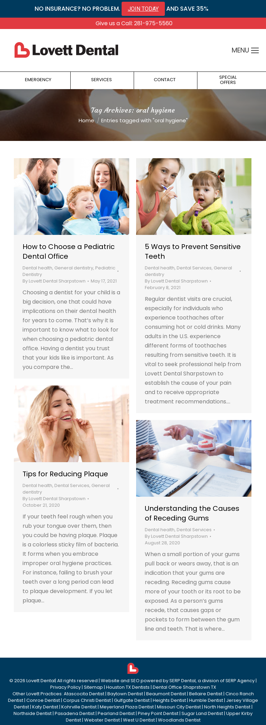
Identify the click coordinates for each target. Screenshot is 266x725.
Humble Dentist (206, 700)
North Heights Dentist (227, 707)
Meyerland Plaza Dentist (127, 707)
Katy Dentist (45, 707)
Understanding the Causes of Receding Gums (192, 513)
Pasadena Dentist (75, 713)
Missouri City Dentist (179, 707)
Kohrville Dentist (79, 707)
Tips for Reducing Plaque (65, 474)
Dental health (37, 268)
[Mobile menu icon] (255, 50)
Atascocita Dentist (84, 693)
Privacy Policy (65, 687)
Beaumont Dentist (166, 693)
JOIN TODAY (143, 9)
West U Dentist (139, 720)
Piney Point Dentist (158, 713)
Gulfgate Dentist (132, 700)
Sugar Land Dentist (202, 713)
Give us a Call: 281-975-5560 (134, 23)
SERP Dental (182, 680)
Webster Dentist (102, 720)
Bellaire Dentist (205, 693)
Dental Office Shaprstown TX (184, 687)
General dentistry (73, 268)
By (54, 281)
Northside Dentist (33, 713)
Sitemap (93, 687)
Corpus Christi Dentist (87, 700)
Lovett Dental (40, 680)
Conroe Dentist (43, 700)
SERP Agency (240, 680)
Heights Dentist (169, 700)
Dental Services (194, 268)
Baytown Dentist (125, 693)
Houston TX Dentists (128, 687)
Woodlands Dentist (179, 720)
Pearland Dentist (116, 713)
